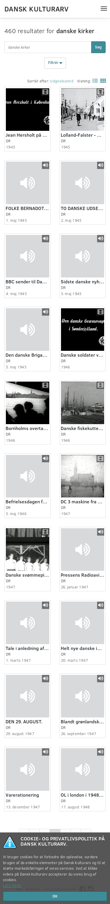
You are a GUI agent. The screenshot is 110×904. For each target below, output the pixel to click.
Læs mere (12, 885)
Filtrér (55, 63)
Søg (98, 47)
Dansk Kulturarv (36, 8)
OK (55, 896)
